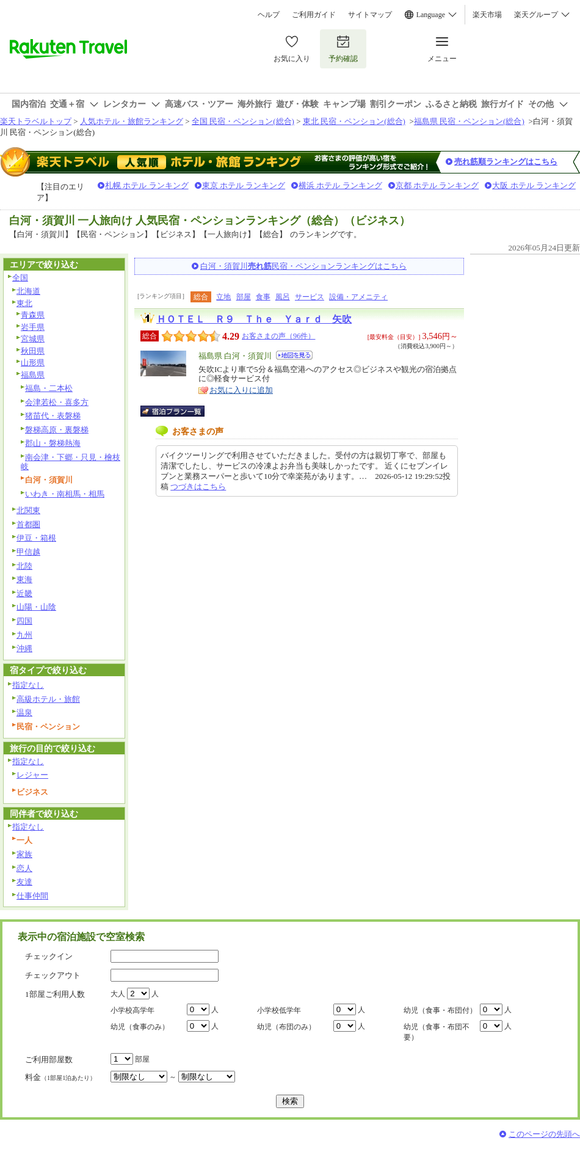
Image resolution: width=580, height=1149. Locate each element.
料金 (60, 1077)
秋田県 (33, 351)
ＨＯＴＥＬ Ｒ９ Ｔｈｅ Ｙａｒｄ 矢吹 (254, 319)
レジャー (32, 774)
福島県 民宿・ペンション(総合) (469, 121)
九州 (24, 635)
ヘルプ (269, 14)
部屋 (243, 297)
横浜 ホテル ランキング (340, 185)
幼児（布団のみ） (286, 1027)
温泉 (24, 712)
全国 (20, 277)
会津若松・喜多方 (57, 402)
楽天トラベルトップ (35, 121)
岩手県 (33, 327)
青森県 (33, 314)
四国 (24, 621)
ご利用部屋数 (49, 1059)
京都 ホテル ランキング (437, 185)
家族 (24, 854)
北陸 (24, 566)
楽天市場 (487, 14)
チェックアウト (53, 975)
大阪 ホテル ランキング (534, 185)
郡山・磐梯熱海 (53, 443)
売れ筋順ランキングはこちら (505, 161)
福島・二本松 (49, 388)
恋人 (24, 868)
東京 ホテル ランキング (244, 185)
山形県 (33, 362)
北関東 (28, 510)
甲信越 (28, 551)
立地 (223, 297)
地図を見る (294, 355)
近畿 (24, 593)
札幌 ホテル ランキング (147, 185)
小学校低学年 (279, 1010)
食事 (263, 297)
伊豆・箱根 (36, 537)
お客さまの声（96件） (278, 336)
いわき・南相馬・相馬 (64, 493)
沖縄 (24, 648)
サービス (309, 297)
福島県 (33, 374)
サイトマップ (370, 14)
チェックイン (49, 956)
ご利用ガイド (314, 14)
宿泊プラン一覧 (178, 411)
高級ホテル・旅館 (48, 699)
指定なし (28, 685)
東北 (24, 303)
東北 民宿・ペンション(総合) (354, 121)
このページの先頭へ (544, 1134)
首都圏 (28, 524)
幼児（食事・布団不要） (436, 1032)
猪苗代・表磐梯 (53, 415)
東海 (24, 579)
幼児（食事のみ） (140, 1027)
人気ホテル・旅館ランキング (131, 121)
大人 (118, 994)
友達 (24, 881)
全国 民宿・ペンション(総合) (243, 121)
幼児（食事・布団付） (440, 1010)
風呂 (282, 297)
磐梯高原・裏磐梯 (57, 429)
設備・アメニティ (358, 297)
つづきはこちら (198, 486)
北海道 (28, 291)
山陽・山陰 (36, 606)
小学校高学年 (132, 1010)
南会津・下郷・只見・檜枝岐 (70, 462)
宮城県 (33, 338)
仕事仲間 (32, 895)
